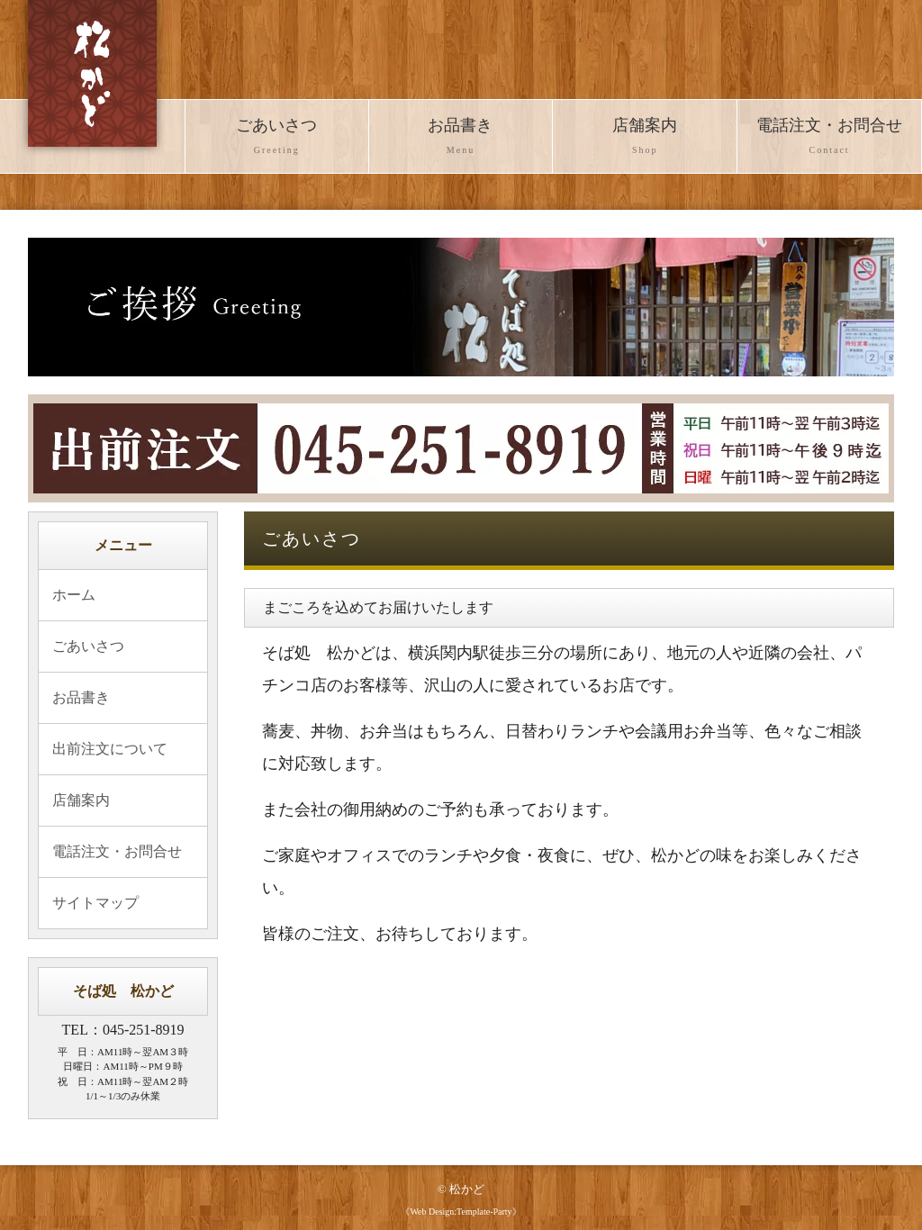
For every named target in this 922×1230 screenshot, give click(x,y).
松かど (466, 1189)
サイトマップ (95, 902)
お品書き (461, 137)
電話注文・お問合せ (829, 137)
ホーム (73, 594)
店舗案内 (645, 137)
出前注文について (109, 748)
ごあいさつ (276, 137)
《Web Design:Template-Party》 (460, 1211)
